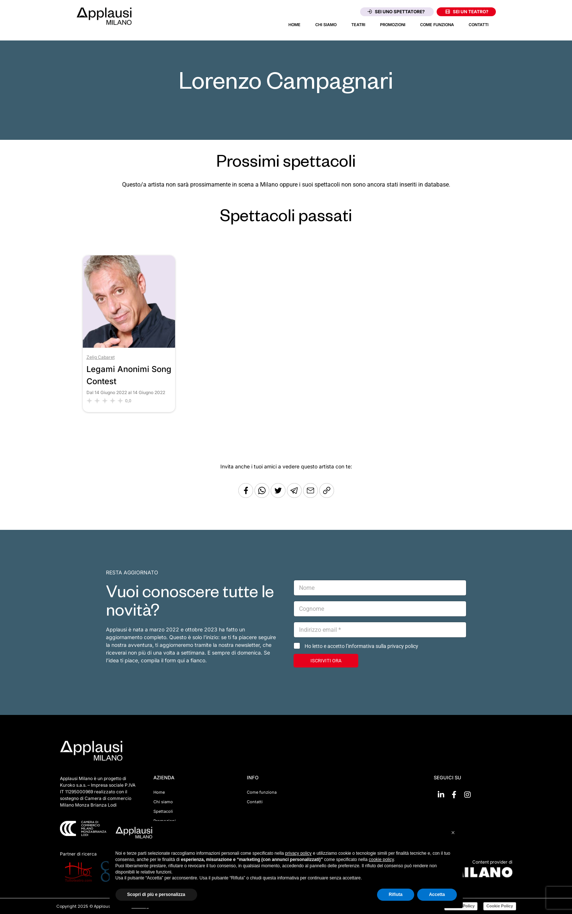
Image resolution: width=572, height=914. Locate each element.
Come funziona (437, 24)
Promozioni (392, 24)
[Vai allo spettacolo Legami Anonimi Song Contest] (129, 345)
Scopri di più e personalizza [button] (156, 894)
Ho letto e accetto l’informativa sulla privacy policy (361, 646)
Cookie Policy (499, 906)
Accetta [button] (437, 894)
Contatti (478, 24)
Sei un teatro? (466, 11)
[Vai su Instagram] (467, 794)
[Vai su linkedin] (441, 794)
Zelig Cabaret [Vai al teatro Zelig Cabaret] (100, 357)
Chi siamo (326, 24)
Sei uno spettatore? (396, 11)
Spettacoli (163, 811)
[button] (453, 833)
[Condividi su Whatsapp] (263, 495)
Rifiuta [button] (395, 894)
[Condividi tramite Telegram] (295, 495)
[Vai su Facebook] (454, 794)
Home (294, 24)
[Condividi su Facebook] (245, 495)
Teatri (358, 24)
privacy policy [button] (298, 853)
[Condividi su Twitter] (279, 495)
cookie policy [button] (381, 859)
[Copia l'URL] (311, 495)
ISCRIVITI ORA (325, 660)
